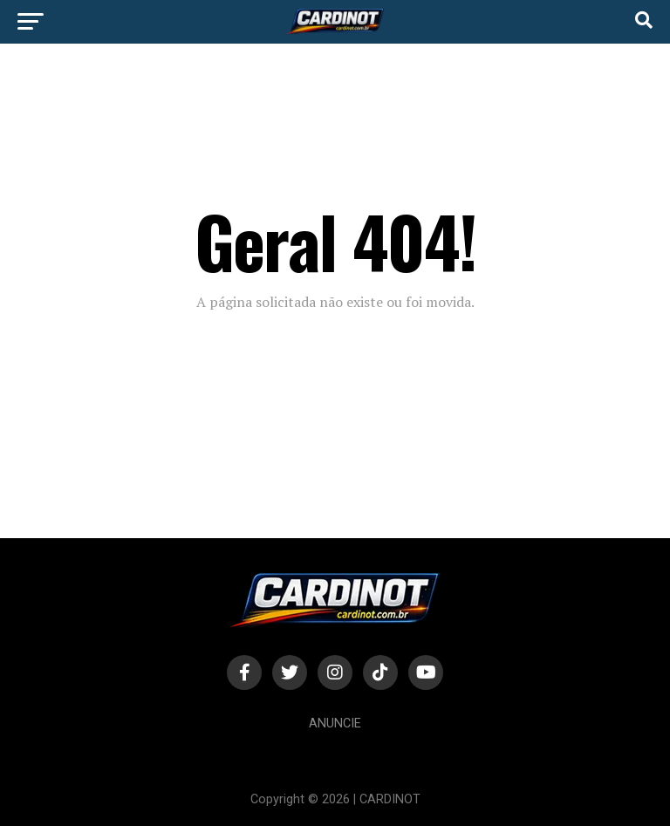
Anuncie (335, 723)
